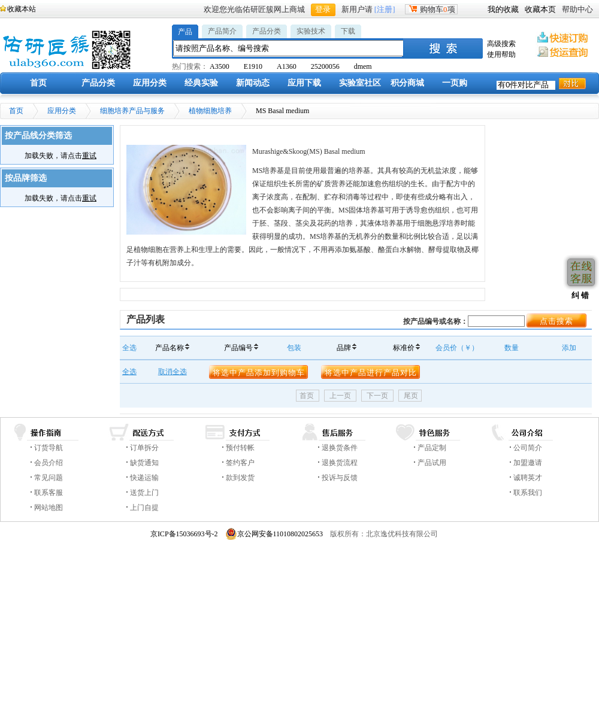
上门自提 (144, 507)
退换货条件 (340, 448)
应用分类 (150, 82)
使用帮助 (501, 54)
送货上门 (144, 492)
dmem (363, 66)
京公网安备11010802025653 (274, 534)
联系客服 (48, 492)
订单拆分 (144, 448)
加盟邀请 (527, 462)
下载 (348, 31)
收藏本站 (21, 9)
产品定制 (432, 448)
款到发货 (240, 477)
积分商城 (407, 82)
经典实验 (201, 82)
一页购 (454, 82)
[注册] (384, 9)
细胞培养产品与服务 (132, 111)
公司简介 (527, 448)
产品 (185, 32)
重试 (89, 155)
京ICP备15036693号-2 (184, 534)
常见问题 (48, 477)
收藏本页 (540, 9)
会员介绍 (48, 462)
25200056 (325, 66)
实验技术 (311, 31)
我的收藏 (503, 9)
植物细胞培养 (210, 111)
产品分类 (266, 31)
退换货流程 (340, 462)
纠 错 (579, 295)
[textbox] (288, 48)
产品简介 (222, 31)
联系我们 (527, 492)
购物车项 (431, 9)
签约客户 (240, 462)
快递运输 (144, 477)
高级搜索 (501, 44)
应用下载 (304, 82)
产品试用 (432, 462)
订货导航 (48, 448)
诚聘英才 (527, 477)
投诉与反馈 (340, 477)
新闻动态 (253, 82)
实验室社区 (360, 82)
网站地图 (48, 507)
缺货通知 (144, 462)
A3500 (219, 66)
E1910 (253, 66)
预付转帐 (240, 448)
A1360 (287, 66)
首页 (38, 82)
